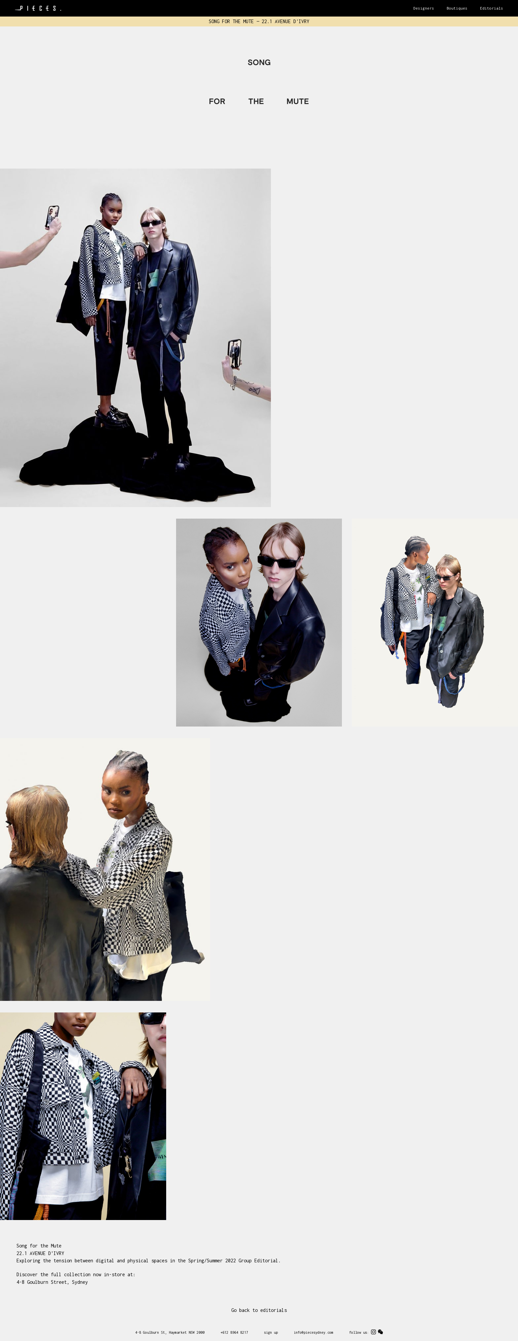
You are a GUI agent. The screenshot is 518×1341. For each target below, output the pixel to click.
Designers (423, 8)
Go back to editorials (259, 1310)
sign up (271, 1332)
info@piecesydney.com (313, 1332)
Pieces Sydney (38, 8)
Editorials (491, 8)
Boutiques (457, 8)
